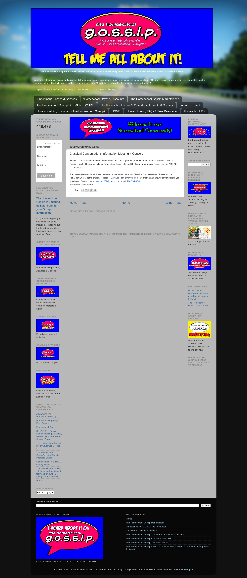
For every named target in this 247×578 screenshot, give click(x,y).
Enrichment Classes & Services (57, 99)
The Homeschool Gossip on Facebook (198, 304)
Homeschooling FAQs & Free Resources (152, 111)
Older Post (173, 202)
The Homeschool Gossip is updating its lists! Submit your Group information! (48, 205)
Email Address (44, 147)
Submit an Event (189, 105)
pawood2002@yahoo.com (107, 181)
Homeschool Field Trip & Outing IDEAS (48, 463)
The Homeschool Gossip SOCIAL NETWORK (65, 105)
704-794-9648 (133, 181)
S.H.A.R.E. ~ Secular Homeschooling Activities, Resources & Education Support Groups (49, 435)
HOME (116, 111)
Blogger (189, 569)
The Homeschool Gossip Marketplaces (154, 99)
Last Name (42, 165)
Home (126, 202)
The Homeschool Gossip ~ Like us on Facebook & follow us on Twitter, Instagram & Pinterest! (48, 472)
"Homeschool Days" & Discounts (103, 99)
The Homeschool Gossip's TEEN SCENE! (147, 542)
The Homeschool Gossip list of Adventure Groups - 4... (49, 446)
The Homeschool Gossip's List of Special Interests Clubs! (47, 455)
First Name (42, 156)
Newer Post (78, 202)
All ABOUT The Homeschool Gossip (46, 415)
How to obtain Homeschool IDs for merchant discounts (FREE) (198, 294)
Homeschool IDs (194, 111)
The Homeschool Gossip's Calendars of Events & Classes (136, 105)
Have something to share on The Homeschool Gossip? (71, 111)
